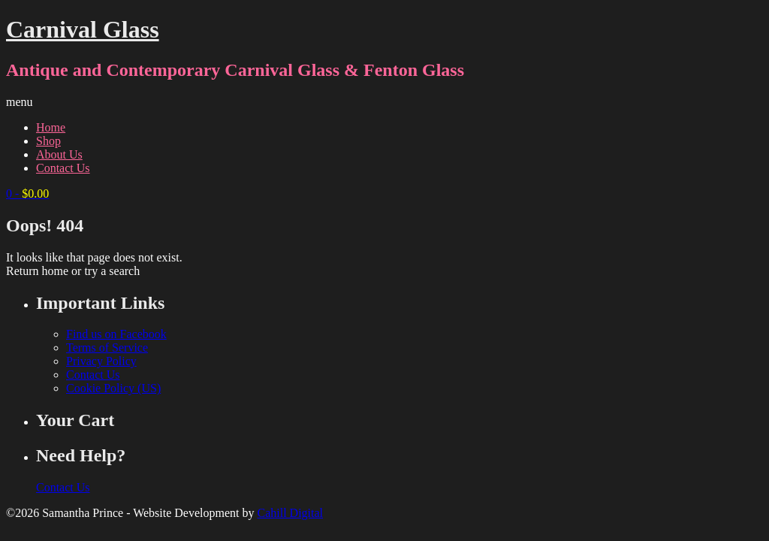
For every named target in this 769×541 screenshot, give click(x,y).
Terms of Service (107, 347)
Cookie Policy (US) (113, 388)
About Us (59, 154)
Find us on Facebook (116, 334)
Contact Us (63, 168)
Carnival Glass (82, 29)
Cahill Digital (291, 512)
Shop (48, 140)
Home (50, 127)
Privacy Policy (101, 361)
